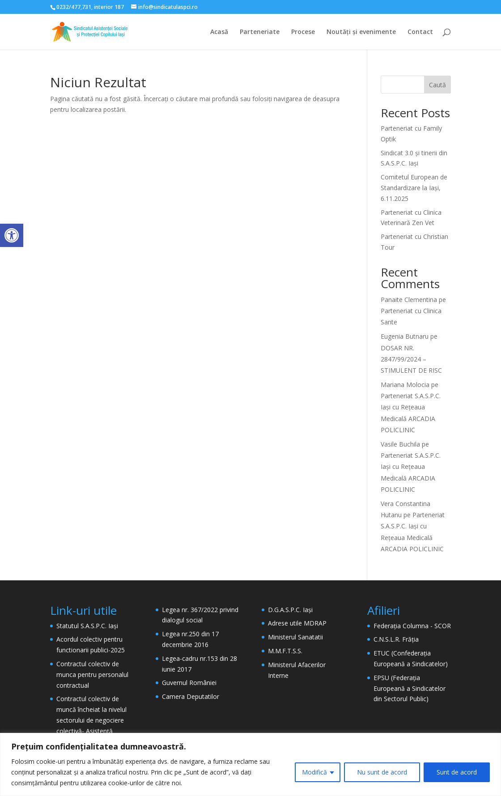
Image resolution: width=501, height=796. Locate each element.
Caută (437, 85)
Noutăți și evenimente (361, 32)
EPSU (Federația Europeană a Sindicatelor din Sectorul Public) (410, 688)
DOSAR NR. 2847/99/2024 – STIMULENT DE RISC (411, 359)
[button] (11, 235)
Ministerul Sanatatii (295, 637)
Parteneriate (260, 32)
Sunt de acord (457, 772)
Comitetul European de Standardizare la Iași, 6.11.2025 (414, 188)
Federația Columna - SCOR (412, 625)
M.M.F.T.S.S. (285, 651)
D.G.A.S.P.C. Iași (290, 609)
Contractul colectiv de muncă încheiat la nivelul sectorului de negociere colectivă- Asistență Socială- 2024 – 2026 (91, 719)
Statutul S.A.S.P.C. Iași (87, 625)
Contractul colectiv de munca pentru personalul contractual (92, 675)
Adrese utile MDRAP (297, 623)
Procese (303, 32)
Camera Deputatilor (190, 696)
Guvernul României (189, 682)
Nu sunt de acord (382, 772)
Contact (420, 32)
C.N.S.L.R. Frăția (396, 639)
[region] (250, 764)
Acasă (219, 32)
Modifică (314, 772)
